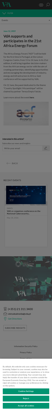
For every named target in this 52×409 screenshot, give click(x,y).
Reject (26, 401)
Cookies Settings (26, 393)
